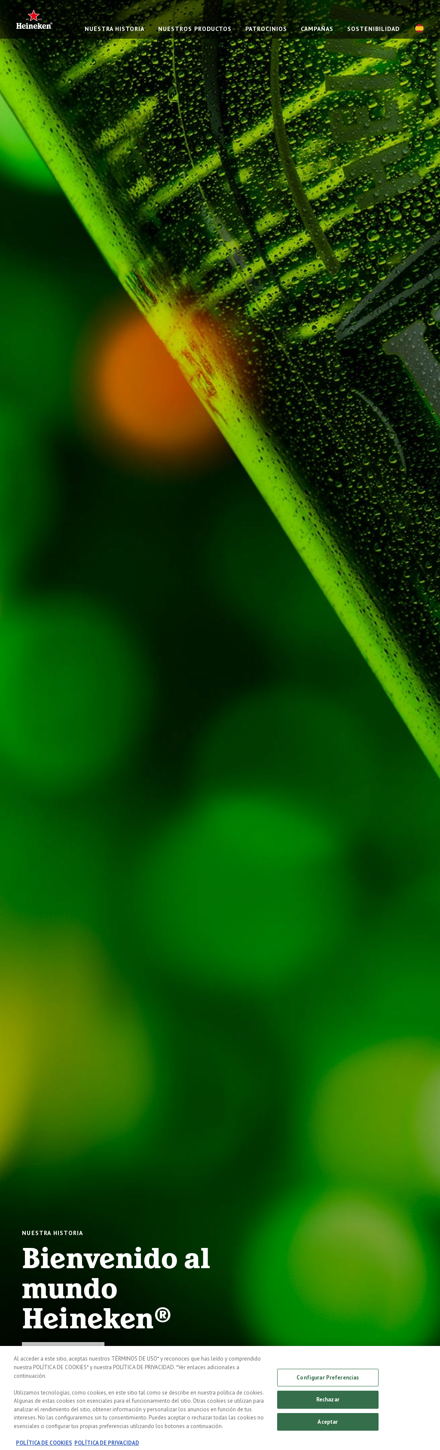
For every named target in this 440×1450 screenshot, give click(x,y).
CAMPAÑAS (317, 29)
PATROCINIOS (266, 29)
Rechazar (327, 1403)
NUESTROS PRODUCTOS (195, 29)
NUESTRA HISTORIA (114, 29)
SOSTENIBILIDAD (373, 29)
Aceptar (328, 1425)
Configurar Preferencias (327, 1381)
